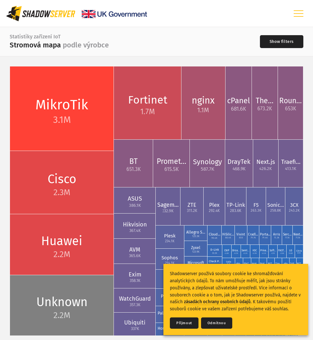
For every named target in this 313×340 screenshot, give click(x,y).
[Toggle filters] (281, 41)
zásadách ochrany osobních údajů (217, 302)
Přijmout (184, 323)
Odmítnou (216, 323)
